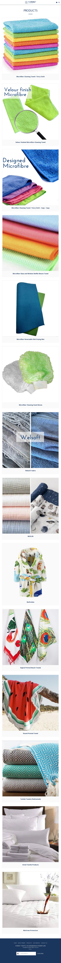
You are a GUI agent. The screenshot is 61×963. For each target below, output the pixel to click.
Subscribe (40, 953)
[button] (1, 2)
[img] (30, 46)
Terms (30, 949)
